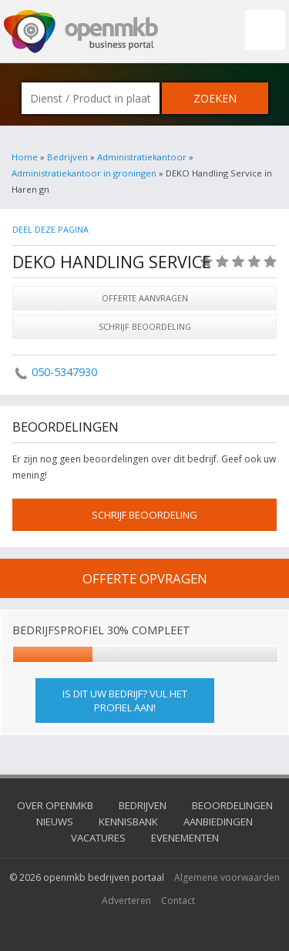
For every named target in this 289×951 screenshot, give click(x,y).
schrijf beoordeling (144, 515)
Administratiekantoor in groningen (84, 173)
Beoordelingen (232, 805)
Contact (178, 900)
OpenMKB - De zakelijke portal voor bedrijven (81, 31)
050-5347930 (64, 372)
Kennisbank (128, 821)
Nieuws (54, 821)
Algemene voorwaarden (227, 877)
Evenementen (185, 838)
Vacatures (98, 838)
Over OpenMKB (55, 805)
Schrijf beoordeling (145, 326)
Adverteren (126, 900)
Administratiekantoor (142, 157)
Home (25, 157)
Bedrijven (67, 157)
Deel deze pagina (50, 229)
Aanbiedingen (218, 821)
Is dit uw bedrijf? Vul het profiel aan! (124, 700)
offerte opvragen (144, 578)
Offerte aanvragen (145, 298)
